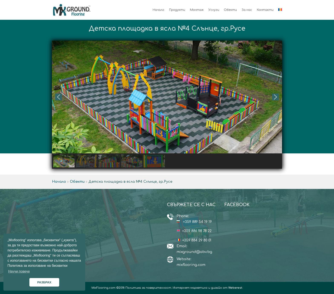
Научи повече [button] (19, 271)
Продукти (177, 10)
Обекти (230, 10)
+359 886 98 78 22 (197, 231)
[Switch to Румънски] (280, 14)
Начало (158, 10)
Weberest (235, 287)
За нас (247, 10)
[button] (58, 97)
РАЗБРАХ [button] (44, 282)
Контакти (265, 10)
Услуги (213, 10)
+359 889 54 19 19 (197, 222)
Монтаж (197, 10)
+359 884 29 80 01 (196, 240)
